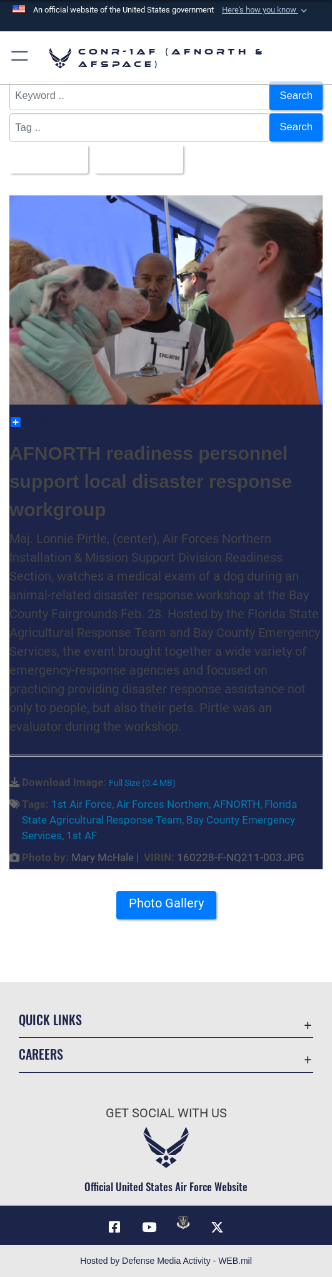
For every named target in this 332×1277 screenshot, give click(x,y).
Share (30, 422)
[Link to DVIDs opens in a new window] (183, 1222)
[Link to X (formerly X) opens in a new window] (217, 1227)
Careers (41, 1054)
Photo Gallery (166, 903)
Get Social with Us (166, 1113)
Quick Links (50, 1019)
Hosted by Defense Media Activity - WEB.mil (166, 1261)
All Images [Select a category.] (45, 159)
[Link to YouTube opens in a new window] (148, 1227)
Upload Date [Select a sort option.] (134, 159)
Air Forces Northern (162, 804)
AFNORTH (236, 804)
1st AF (81, 836)
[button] (265, 10)
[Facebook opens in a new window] (114, 1227)
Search (296, 95)
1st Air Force (81, 804)
